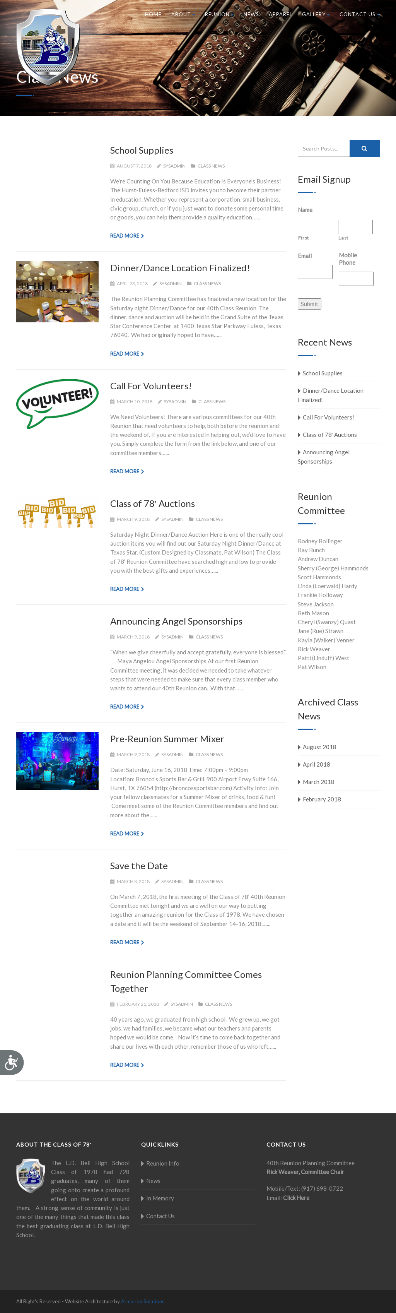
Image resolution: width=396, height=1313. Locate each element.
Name (305, 209)
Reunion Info (162, 1163)
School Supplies (141, 150)
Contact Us (360, 14)
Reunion (219, 14)
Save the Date (139, 865)
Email (305, 255)
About (183, 14)
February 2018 (322, 799)
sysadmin (174, 166)
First (303, 238)
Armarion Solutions (142, 1301)
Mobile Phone (348, 259)
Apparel (280, 14)
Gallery (316, 14)
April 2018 (316, 764)
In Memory (160, 1198)
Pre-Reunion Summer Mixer (167, 738)
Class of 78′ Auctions (152, 503)
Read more (124, 236)
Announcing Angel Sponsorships (176, 621)
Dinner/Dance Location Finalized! (180, 267)
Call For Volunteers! (151, 385)
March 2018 (319, 781)
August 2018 (319, 746)
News (251, 14)
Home (153, 14)
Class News (211, 166)
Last (343, 238)
